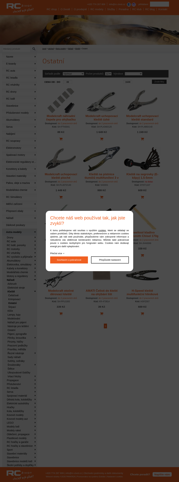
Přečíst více (56, 253)
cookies (102, 230)
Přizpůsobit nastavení (110, 260)
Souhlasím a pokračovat (69, 260)
